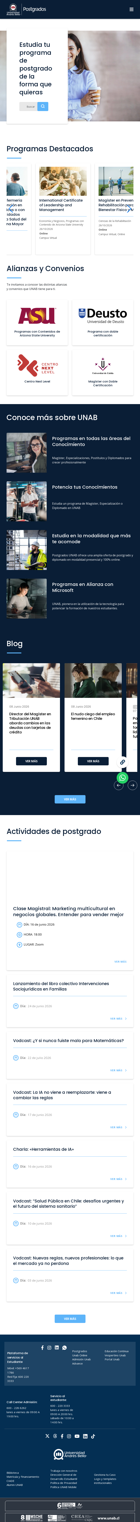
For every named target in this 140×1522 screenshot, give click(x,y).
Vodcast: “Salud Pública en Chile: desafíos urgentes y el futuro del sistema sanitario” (68, 1203)
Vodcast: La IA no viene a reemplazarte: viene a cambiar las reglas (62, 1095)
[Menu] (131, 9)
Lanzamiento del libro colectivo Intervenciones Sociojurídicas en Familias (61, 986)
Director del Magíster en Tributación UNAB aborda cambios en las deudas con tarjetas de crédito (30, 723)
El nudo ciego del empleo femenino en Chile (93, 716)
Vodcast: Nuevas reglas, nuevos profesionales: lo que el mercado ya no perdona (68, 1260)
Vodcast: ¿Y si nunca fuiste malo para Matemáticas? (68, 1041)
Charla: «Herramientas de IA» (43, 1149)
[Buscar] (33, 106)
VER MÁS (31, 761)
